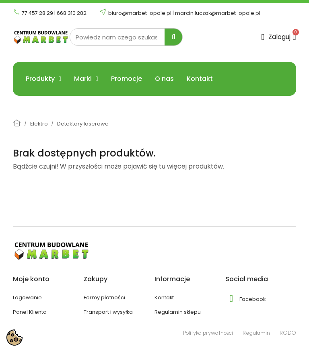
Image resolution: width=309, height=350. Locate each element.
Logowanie (27, 297)
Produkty (43, 79)
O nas (164, 79)
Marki (86, 79)
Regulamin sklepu (177, 312)
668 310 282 (72, 13)
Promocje (126, 79)
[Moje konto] (275, 37)
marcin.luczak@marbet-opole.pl (217, 13)
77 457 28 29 (37, 13)
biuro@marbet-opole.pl (139, 13)
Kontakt (200, 79)
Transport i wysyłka (108, 312)
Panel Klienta (30, 312)
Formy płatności (104, 297)
